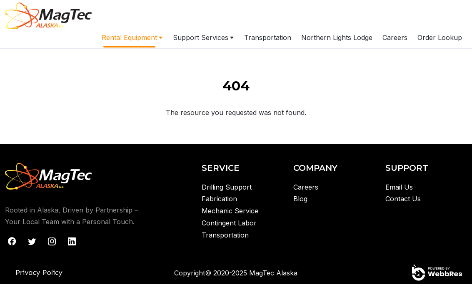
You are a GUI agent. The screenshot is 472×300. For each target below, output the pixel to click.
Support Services (200, 37)
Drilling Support (227, 187)
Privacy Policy (38, 272)
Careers (394, 37)
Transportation (267, 37)
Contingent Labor (229, 223)
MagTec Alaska (273, 273)
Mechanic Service (230, 211)
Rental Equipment (129, 37)
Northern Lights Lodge (336, 37)
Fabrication (219, 199)
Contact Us (403, 199)
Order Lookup (439, 37)
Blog (300, 199)
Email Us (399, 187)
